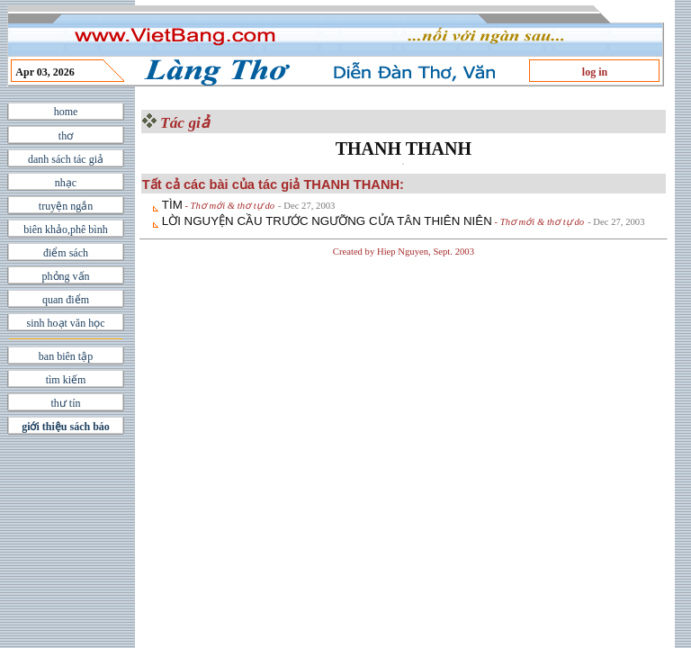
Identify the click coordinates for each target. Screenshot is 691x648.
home (66, 111)
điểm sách (65, 253)
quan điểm (65, 299)
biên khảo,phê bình (65, 229)
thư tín (65, 403)
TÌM (172, 205)
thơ (65, 136)
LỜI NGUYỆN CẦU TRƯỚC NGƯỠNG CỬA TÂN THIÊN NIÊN (327, 221)
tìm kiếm (66, 380)
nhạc (65, 182)
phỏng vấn (66, 276)
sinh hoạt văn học (66, 323)
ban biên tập (66, 356)
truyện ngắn (66, 206)
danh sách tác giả (65, 159)
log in (594, 72)
